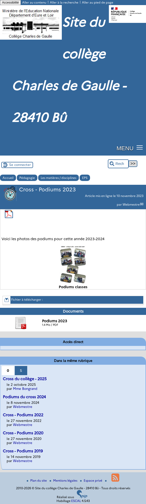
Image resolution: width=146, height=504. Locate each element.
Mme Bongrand (25, 389)
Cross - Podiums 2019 (23, 451)
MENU (125, 148)
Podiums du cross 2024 (24, 396)
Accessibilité (10, 2)
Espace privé (91, 480)
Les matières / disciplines (58, 178)
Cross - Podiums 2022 (23, 415)
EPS (84, 178)
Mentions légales (64, 480)
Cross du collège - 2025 (25, 378)
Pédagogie (27, 178)
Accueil (8, 178)
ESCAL (76, 501)
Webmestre (131, 204)
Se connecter (20, 165)
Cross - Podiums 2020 (23, 433)
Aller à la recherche (64, 2)
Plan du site (37, 480)
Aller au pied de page (97, 2)
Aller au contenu (34, 2)
